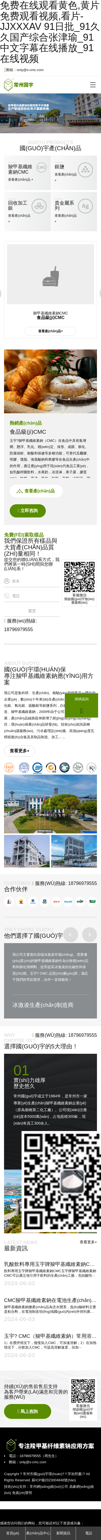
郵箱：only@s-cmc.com (24, 70)
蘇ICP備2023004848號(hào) (54, 1480)
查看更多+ (19, 750)
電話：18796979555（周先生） (33, 1456)
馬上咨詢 (28, 1411)
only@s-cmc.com (32, 1462)
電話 (88, 1533)
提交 (32, 610)
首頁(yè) (12, 1533)
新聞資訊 (63, 1533)
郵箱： (14, 1462)
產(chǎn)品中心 (38, 1533)
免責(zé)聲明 (22, 1493)
